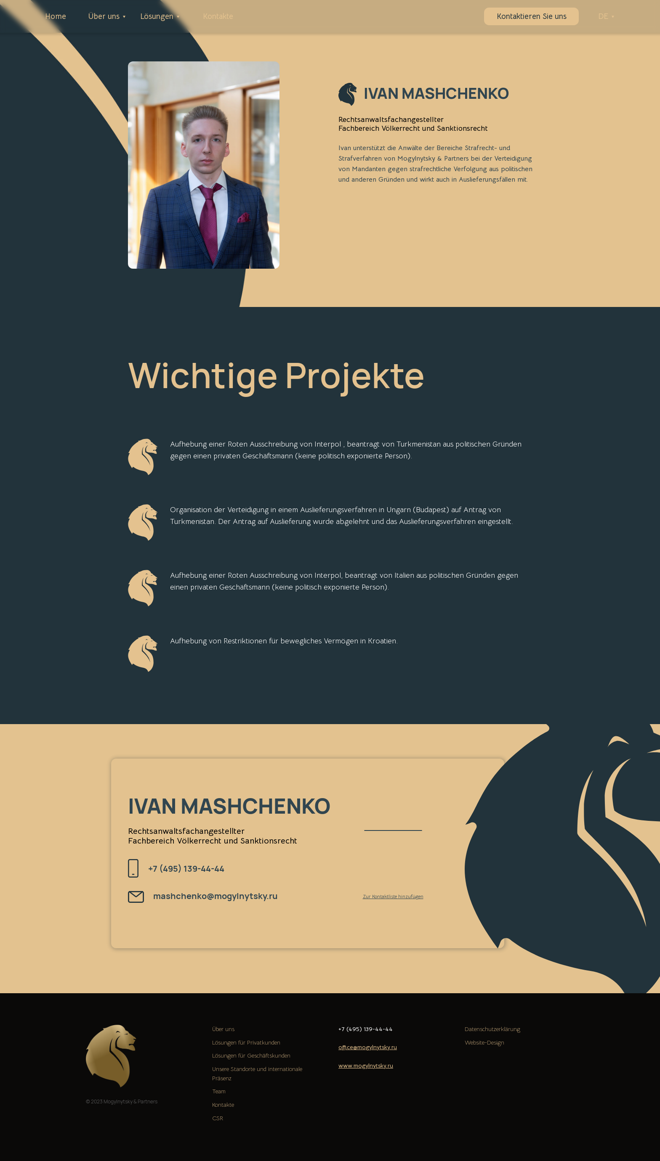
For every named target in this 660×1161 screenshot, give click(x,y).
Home (55, 16)
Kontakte (218, 16)
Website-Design (484, 1042)
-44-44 (383, 1029)
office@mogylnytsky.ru (367, 1047)
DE (603, 16)
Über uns (104, 16)
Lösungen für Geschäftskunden (251, 1055)
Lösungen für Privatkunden (246, 1042)
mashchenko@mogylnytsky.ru (215, 896)
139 (368, 1029)
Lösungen (156, 16)
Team (219, 1091)
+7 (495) (351, 1029)
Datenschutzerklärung (492, 1029)
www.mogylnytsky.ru (365, 1065)
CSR (217, 1118)
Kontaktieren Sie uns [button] (532, 16)
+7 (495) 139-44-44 (186, 868)
